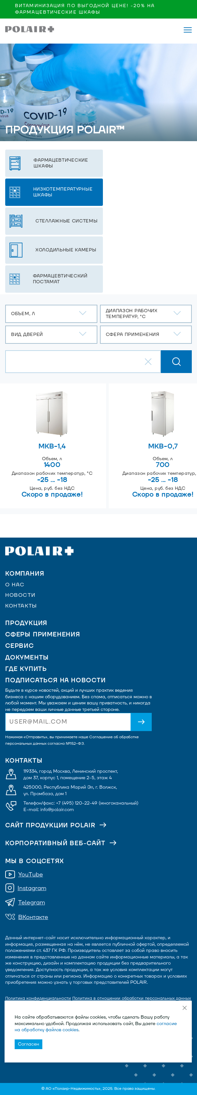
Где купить (26, 669)
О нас (15, 584)
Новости (20, 595)
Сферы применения (42, 635)
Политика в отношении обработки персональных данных (131, 998)
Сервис (19, 646)
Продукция (26, 623)
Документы (27, 658)
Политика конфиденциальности (38, 998)
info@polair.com (57, 810)
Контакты (21, 605)
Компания (24, 574)
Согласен (28, 1044)
